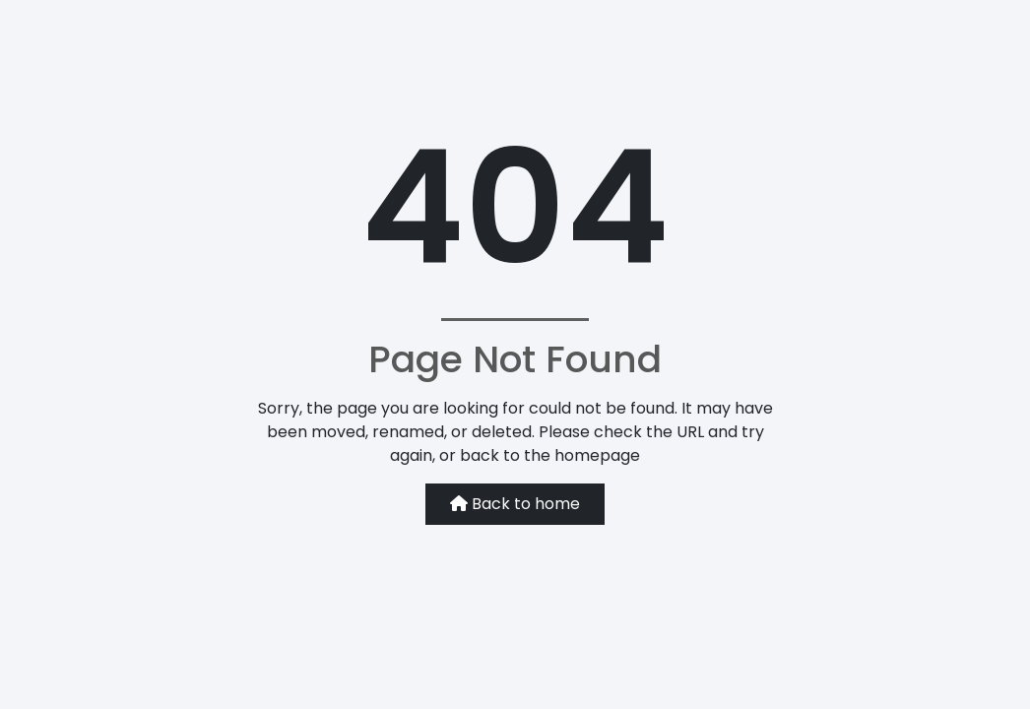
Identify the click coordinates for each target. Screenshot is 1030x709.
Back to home (515, 503)
